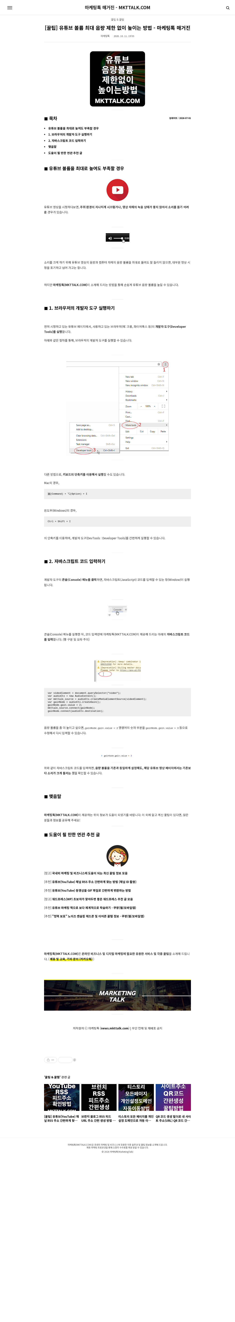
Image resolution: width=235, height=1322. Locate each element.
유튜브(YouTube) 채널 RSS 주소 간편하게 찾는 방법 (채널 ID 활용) (94, 881)
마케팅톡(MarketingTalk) (121, 1312)
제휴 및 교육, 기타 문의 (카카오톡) (71, 959)
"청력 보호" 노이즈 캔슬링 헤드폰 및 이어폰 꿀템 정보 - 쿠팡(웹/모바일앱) (98, 916)
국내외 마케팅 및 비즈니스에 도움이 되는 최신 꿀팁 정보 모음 (90, 873)
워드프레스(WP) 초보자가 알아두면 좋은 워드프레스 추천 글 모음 (92, 899)
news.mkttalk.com (115, 1028)
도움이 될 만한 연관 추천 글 (65, 153)
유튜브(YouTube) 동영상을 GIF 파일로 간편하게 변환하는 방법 (91, 890)
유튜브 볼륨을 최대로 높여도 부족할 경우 (73, 128)
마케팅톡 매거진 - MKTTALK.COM (117, 7)
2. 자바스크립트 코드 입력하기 (67, 140)
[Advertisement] (88, 1073)
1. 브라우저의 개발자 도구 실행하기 (70, 134)
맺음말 (52, 146)
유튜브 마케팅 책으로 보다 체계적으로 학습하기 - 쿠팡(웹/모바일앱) (94, 907)
